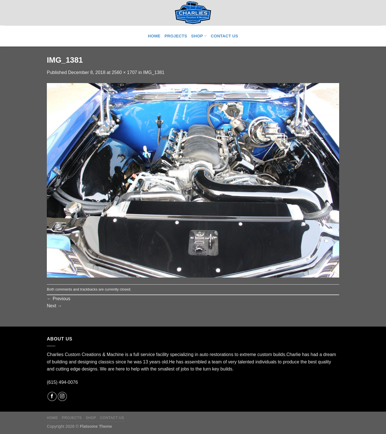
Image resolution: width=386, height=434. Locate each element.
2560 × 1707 (124, 72)
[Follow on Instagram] (62, 396)
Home (154, 36)
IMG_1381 (153, 72)
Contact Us (224, 36)
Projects (175, 36)
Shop (199, 36)
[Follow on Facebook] (52, 396)
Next (54, 305)
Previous (58, 298)
